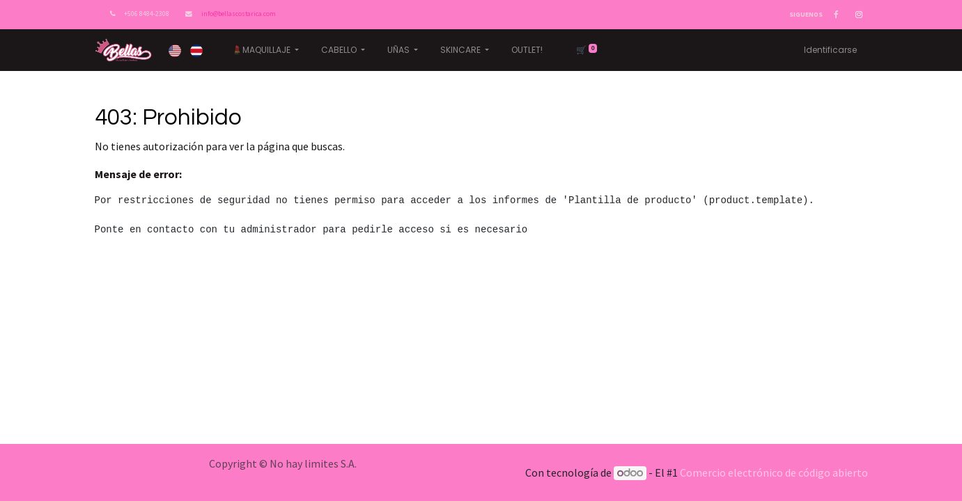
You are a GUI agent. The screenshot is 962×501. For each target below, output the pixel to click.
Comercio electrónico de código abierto (774, 472)
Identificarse (830, 50)
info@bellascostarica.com (238, 14)
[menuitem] (527, 50)
